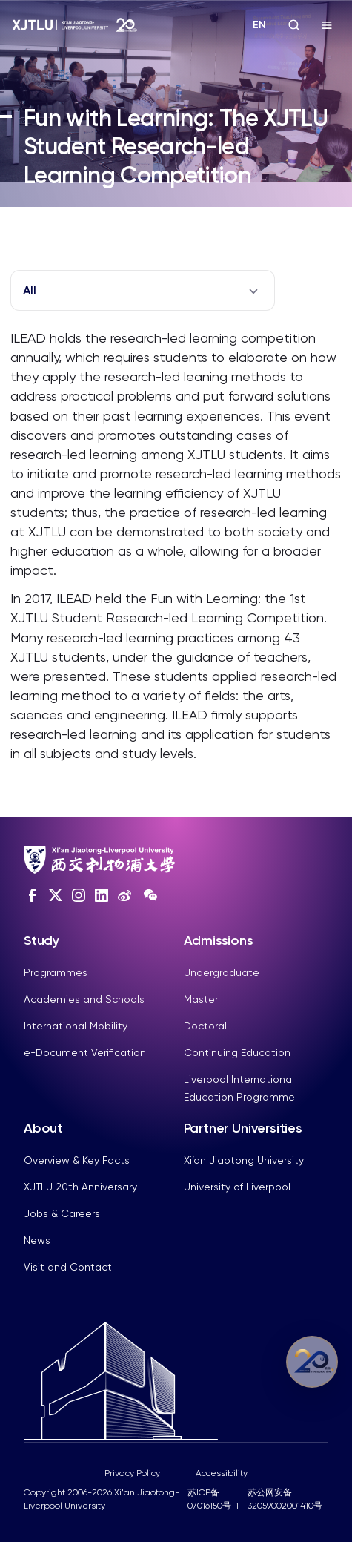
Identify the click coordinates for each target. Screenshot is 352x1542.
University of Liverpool (237, 1187)
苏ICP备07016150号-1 (213, 1499)
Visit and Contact (68, 1267)
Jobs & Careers (62, 1213)
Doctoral (205, 1026)
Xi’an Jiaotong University (244, 1160)
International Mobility (75, 1026)
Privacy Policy (132, 1473)
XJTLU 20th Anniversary (80, 1187)
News (37, 1240)
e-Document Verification (85, 1052)
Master (201, 999)
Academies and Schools (84, 999)
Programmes (55, 972)
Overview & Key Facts (77, 1160)
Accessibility (222, 1473)
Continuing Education (237, 1052)
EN (259, 25)
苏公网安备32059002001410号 (285, 1499)
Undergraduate (221, 972)
